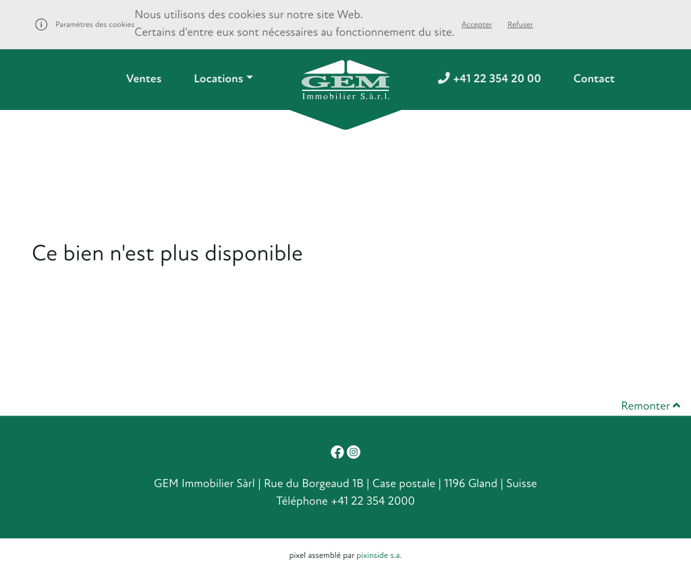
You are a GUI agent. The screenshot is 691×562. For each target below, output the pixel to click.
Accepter (477, 25)
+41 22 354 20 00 (489, 79)
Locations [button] (218, 79)
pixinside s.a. (379, 555)
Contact (594, 79)
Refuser (520, 25)
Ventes (143, 79)
